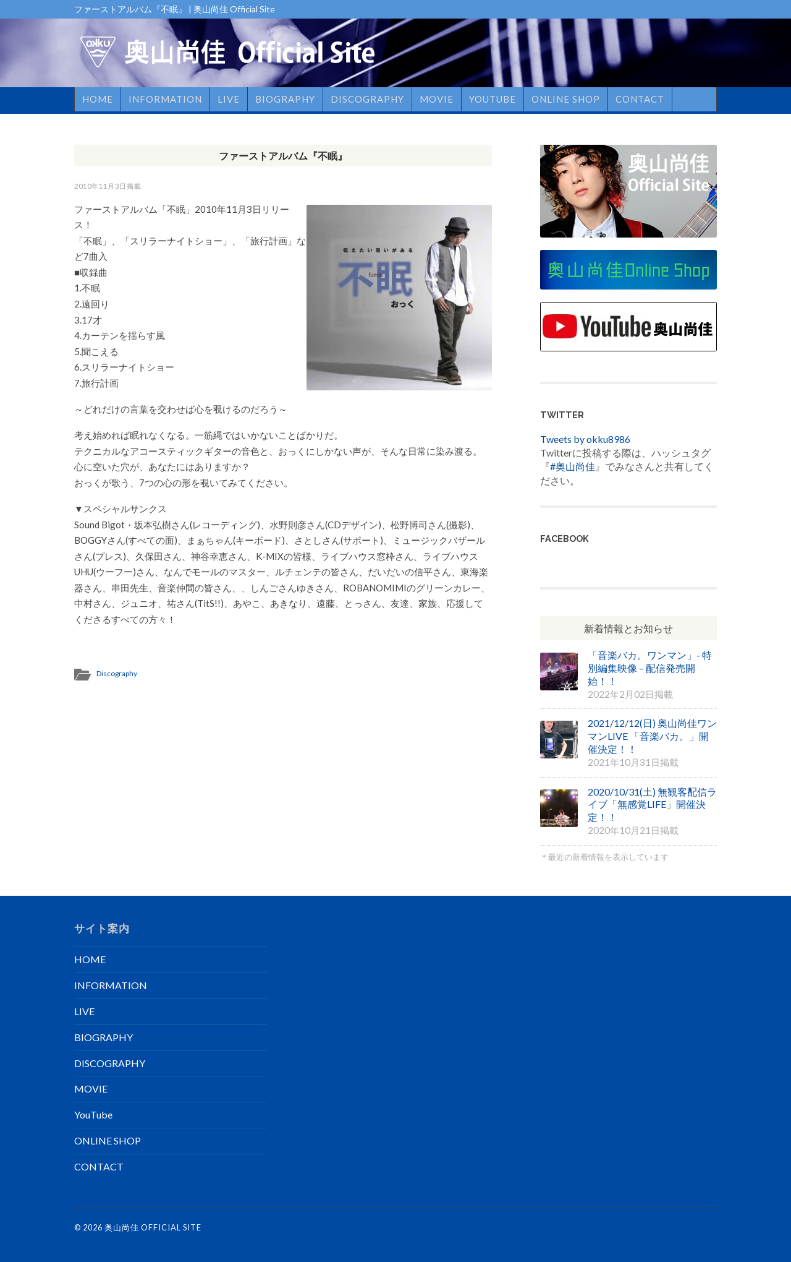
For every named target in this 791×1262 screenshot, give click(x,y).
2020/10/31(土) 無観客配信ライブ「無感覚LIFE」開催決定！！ (652, 804)
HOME (97, 99)
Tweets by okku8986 (585, 439)
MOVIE (437, 99)
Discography (116, 673)
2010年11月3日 (100, 186)
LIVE (229, 99)
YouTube (492, 99)
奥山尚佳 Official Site (152, 1227)
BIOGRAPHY (285, 99)
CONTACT (639, 99)
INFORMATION (165, 99)
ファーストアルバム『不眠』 (283, 155)
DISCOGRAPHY (367, 99)
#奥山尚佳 (572, 466)
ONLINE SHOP (565, 99)
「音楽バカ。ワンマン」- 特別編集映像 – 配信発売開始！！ (650, 668)
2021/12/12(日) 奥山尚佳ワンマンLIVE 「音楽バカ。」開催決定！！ (652, 736)
